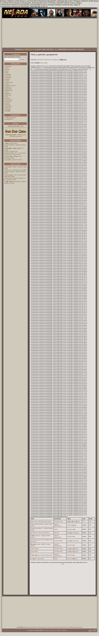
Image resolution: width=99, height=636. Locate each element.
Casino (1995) (34, 548)
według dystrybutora (10, 117)
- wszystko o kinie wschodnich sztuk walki (15, 135)
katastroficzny (8, 100)
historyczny (8, 95)
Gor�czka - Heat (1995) (37, 558)
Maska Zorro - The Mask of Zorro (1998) (15, 170)
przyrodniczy (8, 106)
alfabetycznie (47, 59)
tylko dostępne (44, 63)
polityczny (8, 107)
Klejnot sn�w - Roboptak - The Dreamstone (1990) (12, 157)
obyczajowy (8, 66)
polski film (8, 109)
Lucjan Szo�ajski (71, 525)
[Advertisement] (49, 33)
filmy (47, 630)
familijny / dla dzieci (10, 85)
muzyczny (7, 104)
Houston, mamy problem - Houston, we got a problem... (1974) (14, 178)
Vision (56, 529)
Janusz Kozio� (71, 529)
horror (6, 71)
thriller (7, 72)
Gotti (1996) (34, 551)
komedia (7, 69)
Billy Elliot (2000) (10, 176)
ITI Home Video (58, 521)
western (7, 81)
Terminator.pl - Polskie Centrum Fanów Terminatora (52, 627)
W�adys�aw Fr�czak (73, 521)
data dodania (40, 59)
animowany (8, 87)
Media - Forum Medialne (68, 627)
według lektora (9, 119)
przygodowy (8, 77)
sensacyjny (8, 76)
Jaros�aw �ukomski (72, 548)
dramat (7, 68)
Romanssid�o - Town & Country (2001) (15, 175)
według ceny (55, 59)
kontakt (64, 630)
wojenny (7, 79)
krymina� (8, 74)
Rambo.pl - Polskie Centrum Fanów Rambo (32, 627)
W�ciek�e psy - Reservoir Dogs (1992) (41, 555)
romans (7, 84)
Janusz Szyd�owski (72, 558)
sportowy (7, 103)
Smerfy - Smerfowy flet (11, 151)
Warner (56, 558)
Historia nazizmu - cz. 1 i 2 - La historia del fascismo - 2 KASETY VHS (14, 153)
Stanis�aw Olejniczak (73, 533)
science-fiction (9, 82)
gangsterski (8, 93)
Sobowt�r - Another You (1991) (13, 160)
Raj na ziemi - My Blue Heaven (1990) (41, 521)
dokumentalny (8, 90)
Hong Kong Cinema (78, 627)
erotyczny (7, 98)
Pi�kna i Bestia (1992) (11, 143)
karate (6, 96)
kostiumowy (8, 101)
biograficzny (8, 88)
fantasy (7, 92)
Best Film (56, 532)
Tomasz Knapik (71, 536)
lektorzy (59, 630)
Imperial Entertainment (57, 525)
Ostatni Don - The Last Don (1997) (40, 532)
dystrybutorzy (53, 630)
